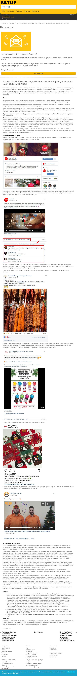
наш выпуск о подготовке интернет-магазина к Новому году (37, 614)
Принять (71, 672)
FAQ (3, 11)
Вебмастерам (53, 650)
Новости (4, 656)
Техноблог (29, 658)
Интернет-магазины (31, 653)
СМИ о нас (53, 657)
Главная (4, 23)
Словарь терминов (31, 656)
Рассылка (27, 11)
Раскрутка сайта (30, 650)
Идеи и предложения (8, 663)
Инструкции (10, 11)
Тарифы (19, 11)
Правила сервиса (7, 651)
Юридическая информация (34, 663)
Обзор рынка (53, 655)
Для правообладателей (32, 665)
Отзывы (4, 650)
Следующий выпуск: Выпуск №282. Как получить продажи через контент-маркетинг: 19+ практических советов (67, 636)
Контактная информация (33, 667)
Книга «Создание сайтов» (9, 667)
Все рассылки (38, 632)
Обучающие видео (31, 654)
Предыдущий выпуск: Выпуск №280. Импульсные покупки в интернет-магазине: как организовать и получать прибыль (9, 636)
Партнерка (35, 11)
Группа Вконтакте (7, 662)
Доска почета (5, 668)
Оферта (28, 662)
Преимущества (6, 648)
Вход (3, 7)
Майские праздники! (8, 17)
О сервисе (5, 654)
